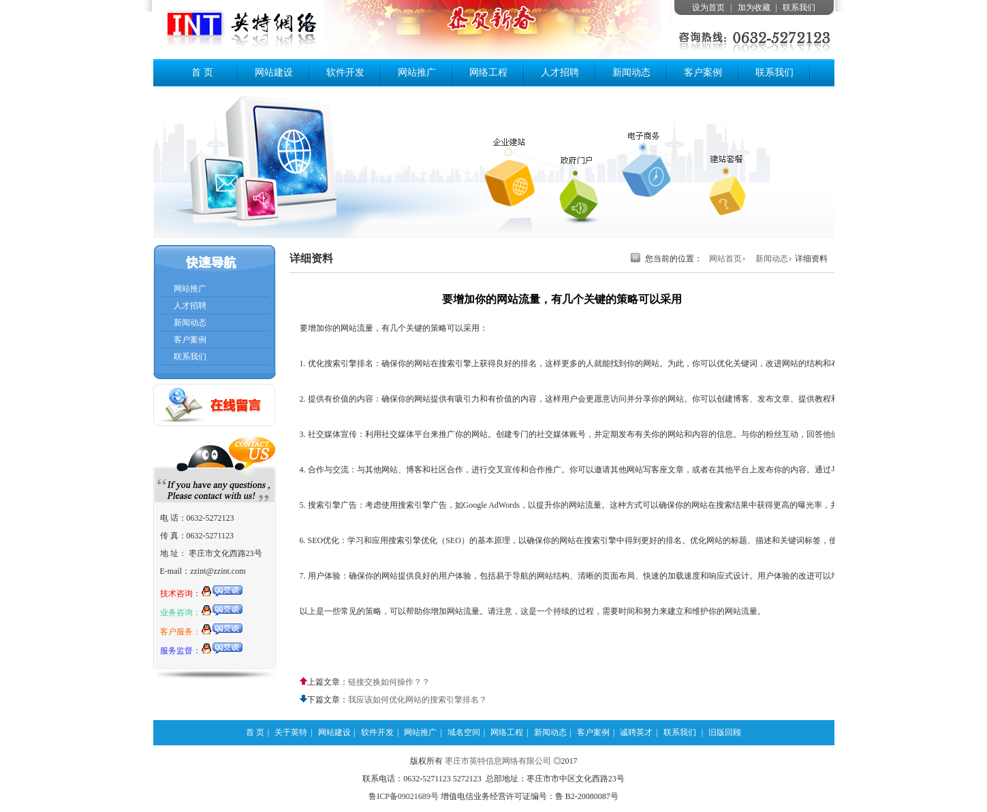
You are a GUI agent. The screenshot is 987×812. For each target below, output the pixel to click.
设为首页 (708, 7)
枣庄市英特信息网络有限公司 (498, 761)
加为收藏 (754, 7)
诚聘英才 (636, 732)
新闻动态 (631, 72)
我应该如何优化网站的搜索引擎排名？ (417, 699)
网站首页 (725, 258)
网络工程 (488, 72)
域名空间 (464, 732)
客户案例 (703, 72)
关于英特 (291, 732)
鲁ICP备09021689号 (404, 796)
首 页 (202, 72)
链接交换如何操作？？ (389, 682)
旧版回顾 (724, 732)
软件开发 (345, 72)
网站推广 (417, 72)
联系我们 (799, 7)
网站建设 (274, 72)
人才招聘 (560, 72)
